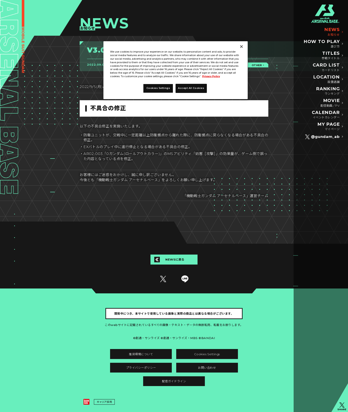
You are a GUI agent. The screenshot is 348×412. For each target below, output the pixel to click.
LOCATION (326, 79)
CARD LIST (326, 67)
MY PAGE (328, 126)
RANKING (328, 91)
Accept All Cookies (191, 88)
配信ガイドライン (174, 381)
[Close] (241, 46)
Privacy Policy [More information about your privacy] (211, 76)
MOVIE (330, 103)
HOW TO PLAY (322, 44)
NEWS (332, 32)
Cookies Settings (207, 354)
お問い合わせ (207, 367)
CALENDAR (326, 115)
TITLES (331, 55)
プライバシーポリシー (141, 367)
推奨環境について (141, 354)
